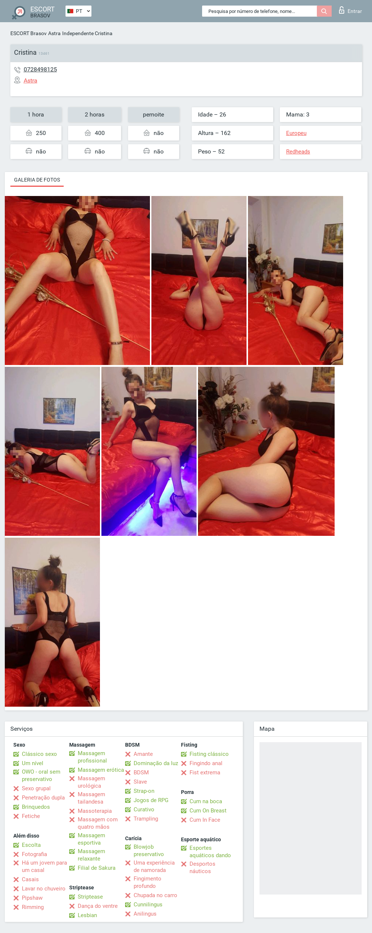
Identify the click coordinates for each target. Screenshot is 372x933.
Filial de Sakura (96, 868)
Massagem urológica (91, 782)
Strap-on (144, 791)
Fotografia (34, 854)
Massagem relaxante (91, 855)
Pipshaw (32, 898)
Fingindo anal (206, 763)
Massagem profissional (92, 757)
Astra (54, 33)
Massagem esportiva (91, 839)
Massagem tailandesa (91, 798)
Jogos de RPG (151, 800)
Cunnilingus (148, 904)
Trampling (146, 818)
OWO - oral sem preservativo (41, 775)
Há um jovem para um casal (44, 866)
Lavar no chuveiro (44, 888)
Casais (30, 879)
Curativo (144, 809)
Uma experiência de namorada (154, 866)
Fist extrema (205, 772)
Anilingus (145, 913)
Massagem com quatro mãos (98, 823)
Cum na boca (206, 801)
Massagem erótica (101, 770)
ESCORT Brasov (28, 33)
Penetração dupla (43, 797)
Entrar (350, 10)
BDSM (141, 772)
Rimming (33, 907)
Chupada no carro (155, 895)
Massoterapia (95, 811)
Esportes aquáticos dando (210, 852)
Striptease (90, 896)
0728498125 (40, 69)
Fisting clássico (209, 754)
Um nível (32, 763)
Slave (140, 781)
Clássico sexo (39, 754)
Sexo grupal (36, 788)
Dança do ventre (98, 906)
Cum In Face (205, 820)
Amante (143, 754)
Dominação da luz (156, 763)
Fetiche (31, 816)
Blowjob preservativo (149, 851)
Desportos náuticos (202, 868)
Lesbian (87, 915)
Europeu (296, 133)
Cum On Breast (208, 810)
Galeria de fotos (37, 180)
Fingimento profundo (147, 882)
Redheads (298, 151)
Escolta (31, 845)
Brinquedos (36, 807)
